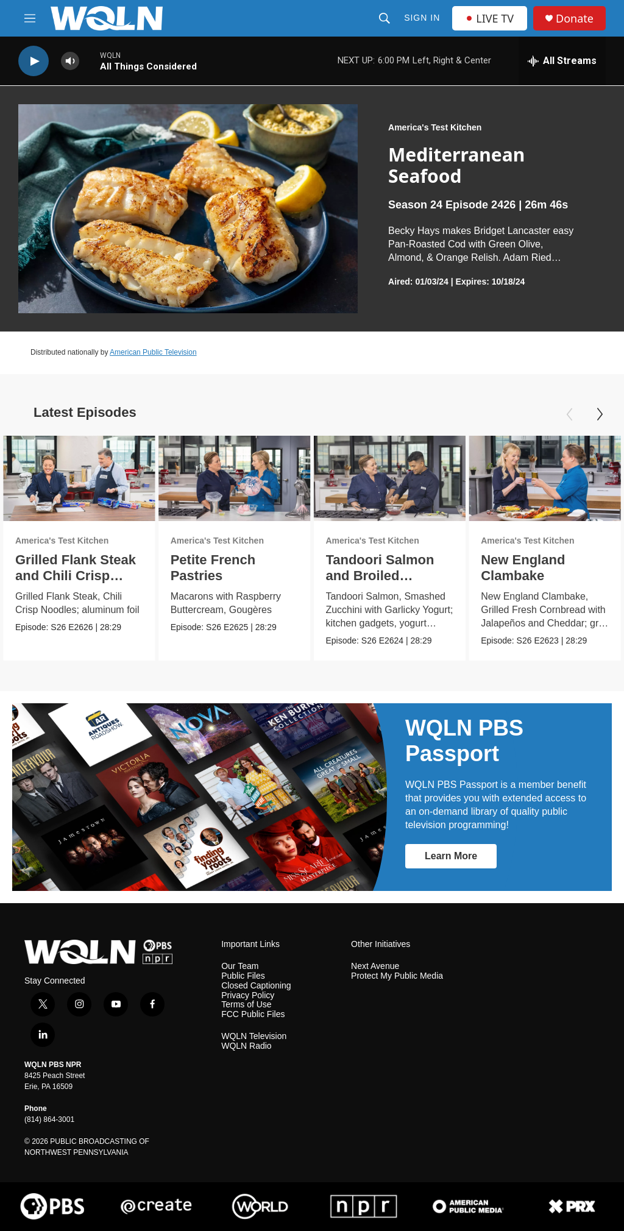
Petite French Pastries (213, 567)
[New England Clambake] (545, 478)
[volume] (70, 61)
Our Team (239, 966)
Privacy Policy (247, 995)
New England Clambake (523, 567)
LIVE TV (490, 18)
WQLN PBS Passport (464, 740)
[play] (33, 61)
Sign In (422, 18)
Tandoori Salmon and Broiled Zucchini (379, 575)
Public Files (243, 976)
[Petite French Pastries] (234, 478)
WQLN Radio (246, 1046)
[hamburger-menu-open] (29, 18)
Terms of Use (246, 1004)
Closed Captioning (256, 985)
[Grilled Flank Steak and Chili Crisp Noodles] (79, 478)
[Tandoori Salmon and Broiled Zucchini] (389, 478)
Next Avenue (375, 966)
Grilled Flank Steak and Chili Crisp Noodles (75, 575)
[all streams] (562, 61)
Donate (575, 18)
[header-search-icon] (384, 18)
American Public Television (153, 352)
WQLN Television (253, 1036)
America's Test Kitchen (434, 127)
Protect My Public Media (397, 976)
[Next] (600, 414)
